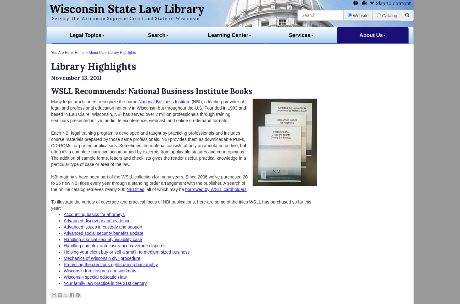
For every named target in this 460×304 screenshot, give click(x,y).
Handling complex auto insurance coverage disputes (115, 245)
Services (301, 35)
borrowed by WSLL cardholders (216, 189)
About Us (373, 35)
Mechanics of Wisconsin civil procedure (102, 258)
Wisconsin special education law (95, 277)
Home (79, 52)
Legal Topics (87, 35)
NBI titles (135, 189)
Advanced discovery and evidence (97, 220)
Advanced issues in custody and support (103, 226)
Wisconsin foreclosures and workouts (100, 270)
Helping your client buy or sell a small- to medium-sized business (127, 252)
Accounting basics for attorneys (94, 214)
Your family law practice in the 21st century (105, 283)
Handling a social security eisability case (103, 239)
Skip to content (390, 3)
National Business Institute (164, 101)
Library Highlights (122, 52)
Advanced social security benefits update (103, 233)
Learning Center (230, 35)
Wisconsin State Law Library (127, 9)
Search (158, 35)
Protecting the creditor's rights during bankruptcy (111, 264)
